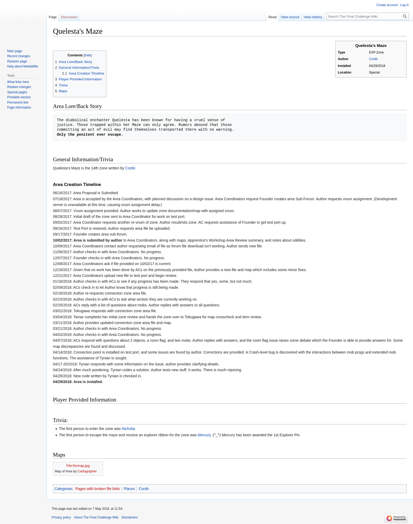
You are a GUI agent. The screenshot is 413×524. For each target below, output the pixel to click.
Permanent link (17, 102)
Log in (404, 5)
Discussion (69, 17)
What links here (18, 82)
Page (53, 17)
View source (290, 17)
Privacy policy (61, 517)
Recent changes (18, 56)
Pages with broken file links (97, 489)
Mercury (204, 435)
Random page (17, 61)
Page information (19, 107)
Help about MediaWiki (22, 66)
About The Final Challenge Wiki (96, 517)
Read (272, 17)
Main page (14, 51)
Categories (63, 489)
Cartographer (87, 471)
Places (129, 489)
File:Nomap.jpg (78, 466)
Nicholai (128, 429)
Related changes (19, 87)
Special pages (17, 92)
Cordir (373, 59)
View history (313, 17)
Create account (387, 5)
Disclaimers (129, 517)
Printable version (19, 97)
